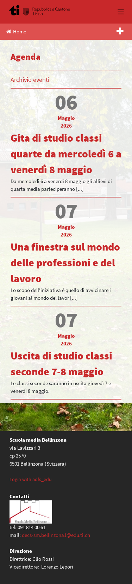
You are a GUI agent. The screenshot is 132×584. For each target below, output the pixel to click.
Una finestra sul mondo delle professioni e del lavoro (65, 262)
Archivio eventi (30, 80)
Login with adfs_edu (31, 479)
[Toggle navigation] (121, 12)
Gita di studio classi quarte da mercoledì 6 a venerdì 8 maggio (66, 153)
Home (16, 31)
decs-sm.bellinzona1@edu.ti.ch (56, 535)
